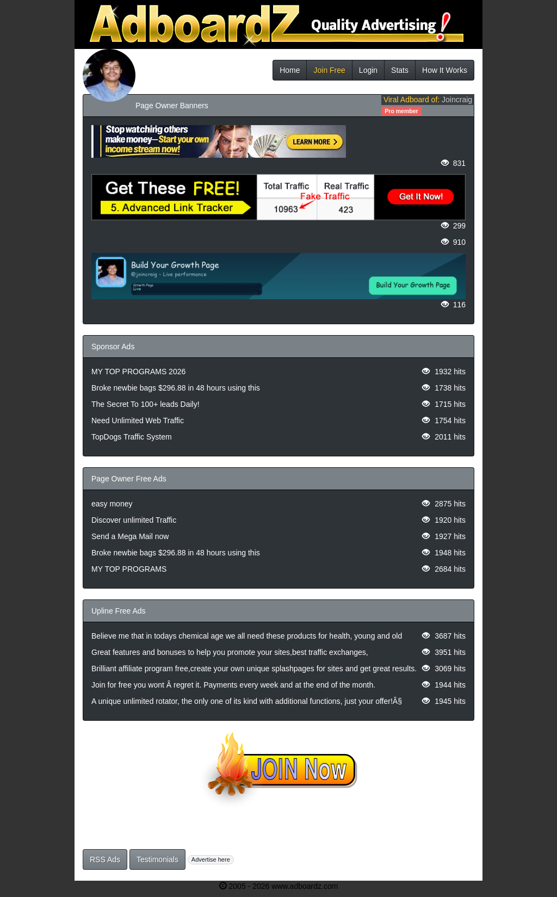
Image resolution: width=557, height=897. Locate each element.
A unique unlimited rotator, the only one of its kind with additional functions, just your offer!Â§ (246, 701)
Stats (400, 70)
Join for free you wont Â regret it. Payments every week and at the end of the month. (233, 685)
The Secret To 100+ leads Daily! (145, 404)
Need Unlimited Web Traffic (137, 420)
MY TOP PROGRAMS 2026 (138, 371)
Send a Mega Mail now (130, 536)
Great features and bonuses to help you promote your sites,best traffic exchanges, (229, 652)
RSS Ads (105, 859)
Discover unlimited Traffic (133, 520)
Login (368, 70)
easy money (111, 503)
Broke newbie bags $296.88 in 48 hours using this (175, 387)
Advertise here (210, 859)
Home (290, 70)
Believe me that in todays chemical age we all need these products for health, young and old (246, 636)
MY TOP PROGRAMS (128, 569)
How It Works (444, 70)
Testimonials (157, 859)
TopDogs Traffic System (131, 436)
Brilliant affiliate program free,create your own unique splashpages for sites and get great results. (254, 668)
